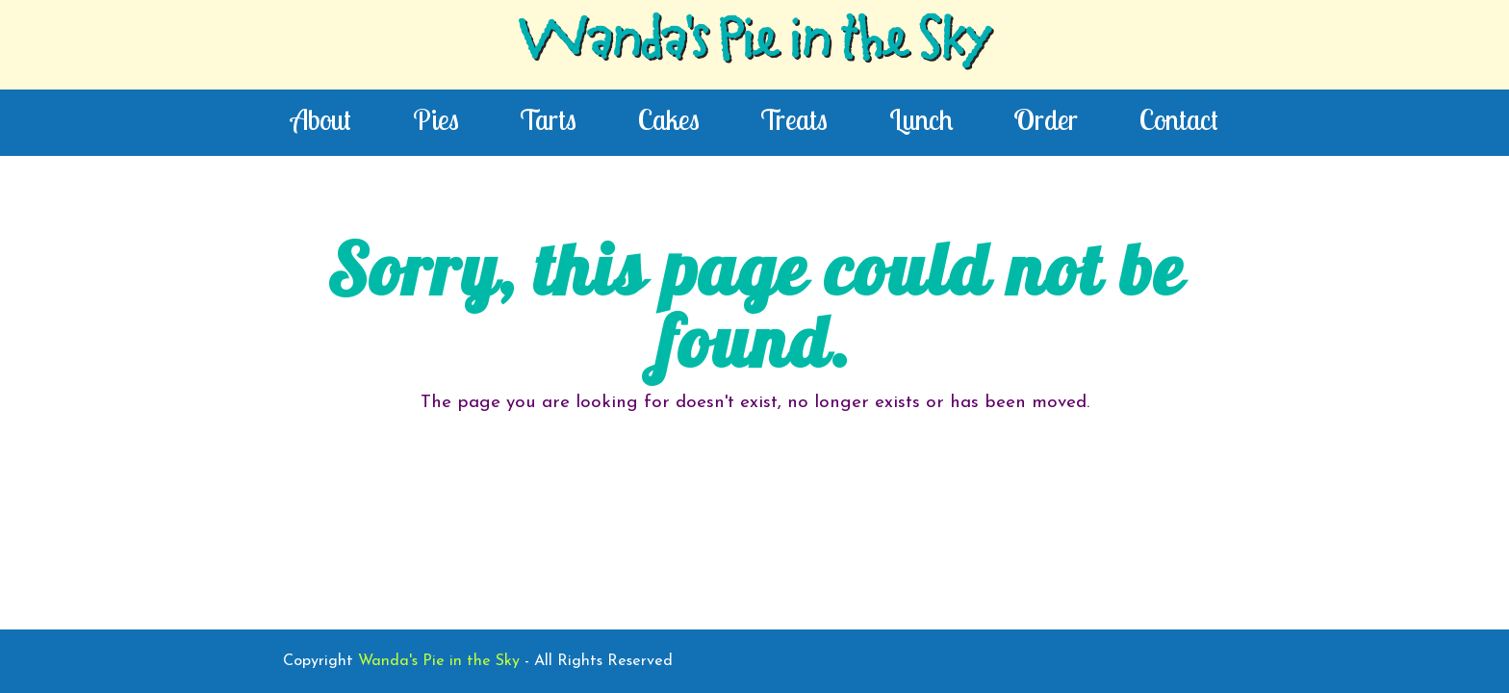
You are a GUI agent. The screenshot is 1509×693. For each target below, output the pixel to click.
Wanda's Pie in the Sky (754, 44)
